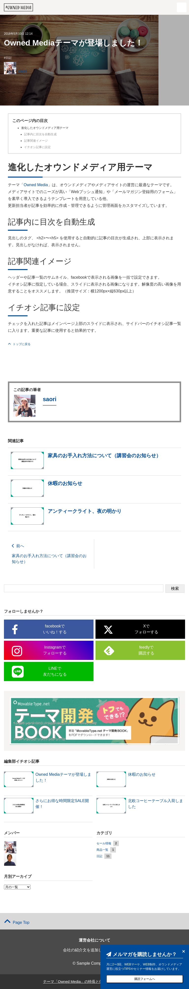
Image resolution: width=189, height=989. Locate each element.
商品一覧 (102, 850)
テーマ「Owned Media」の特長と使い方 (76, 981)
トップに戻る (19, 344)
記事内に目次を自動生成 (40, 134)
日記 (9, 58)
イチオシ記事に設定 (37, 147)
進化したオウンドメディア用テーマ (44, 128)
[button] (182, 7)
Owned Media (36, 185)
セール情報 (103, 843)
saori (22, 71)
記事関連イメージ (36, 140)
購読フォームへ (144, 979)
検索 (175, 588)
